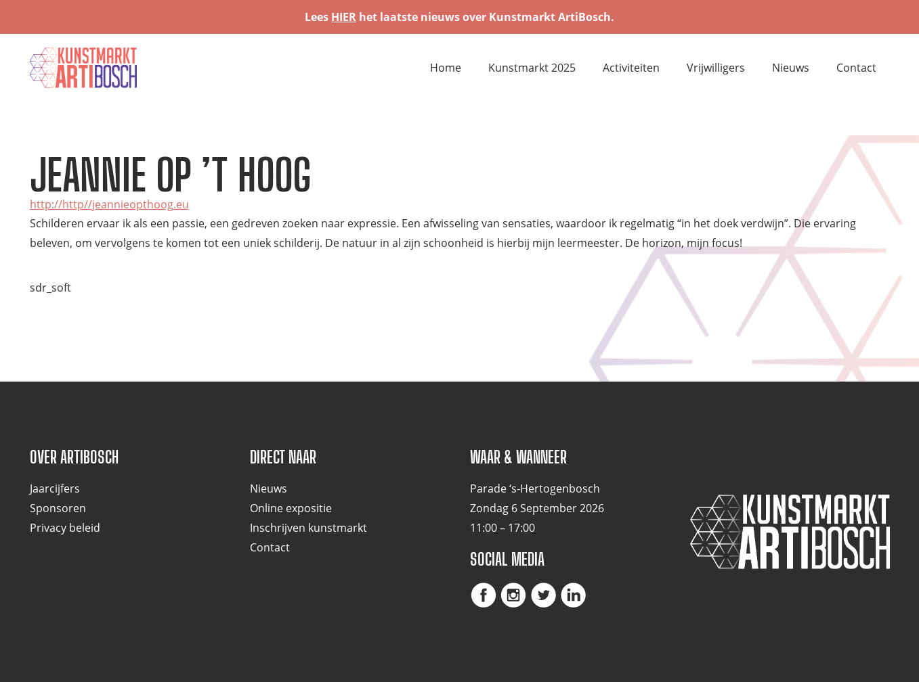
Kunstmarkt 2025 (532, 67)
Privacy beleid (65, 527)
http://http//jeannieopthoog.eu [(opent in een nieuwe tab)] (109, 204)
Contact (856, 67)
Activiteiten (631, 67)
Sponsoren (58, 508)
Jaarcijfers (55, 488)
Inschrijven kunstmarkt (308, 527)
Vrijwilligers (716, 67)
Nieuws (790, 67)
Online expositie (291, 508)
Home (445, 67)
